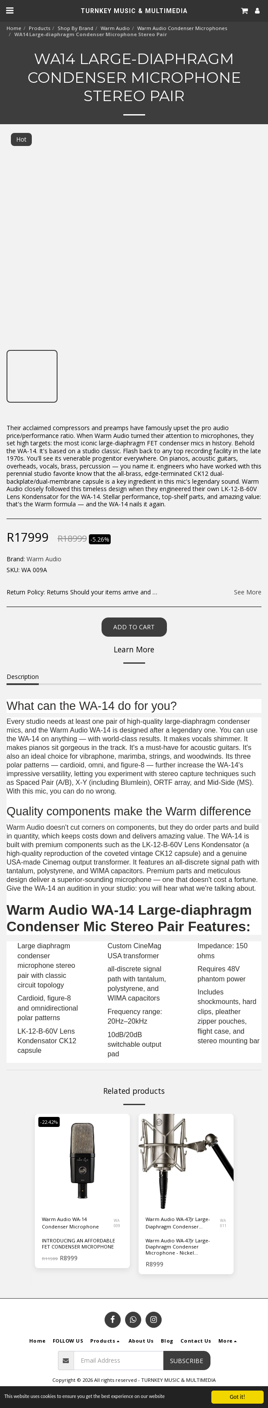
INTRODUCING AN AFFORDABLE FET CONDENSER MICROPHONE (78, 1243)
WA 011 (223, 1223)
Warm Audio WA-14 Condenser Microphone (70, 1223)
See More (247, 592)
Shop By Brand (75, 28)
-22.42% (49, 1122)
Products (39, 28)
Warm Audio (115, 28)
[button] (9, 10)
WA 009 (117, 1223)
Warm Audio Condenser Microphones (182, 28)
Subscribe (186, 1361)
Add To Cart (134, 627)
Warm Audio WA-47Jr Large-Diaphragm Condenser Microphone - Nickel (178, 1223)
